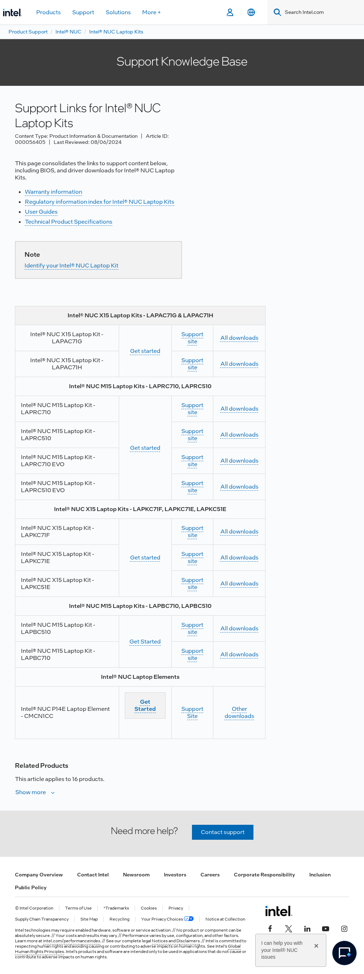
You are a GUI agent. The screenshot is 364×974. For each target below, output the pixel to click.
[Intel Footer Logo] (279, 911)
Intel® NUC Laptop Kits (116, 31)
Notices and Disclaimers (176, 941)
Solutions (118, 12)
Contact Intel (93, 874)
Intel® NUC (68, 31)
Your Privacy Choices (167, 919)
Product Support (28, 31)
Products (48, 12)
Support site (192, 337)
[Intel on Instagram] (344, 928)
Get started (145, 351)
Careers (210, 874)
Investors (175, 874)
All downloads (239, 338)
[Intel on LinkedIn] (307, 928)
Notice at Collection (225, 919)
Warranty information (53, 192)
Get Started (145, 641)
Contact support (223, 832)
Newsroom (136, 874)
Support (83, 12)
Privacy (175, 908)
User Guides (41, 211)
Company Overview (39, 874)
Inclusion (320, 874)
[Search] (276, 12)
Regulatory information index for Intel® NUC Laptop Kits (99, 201)
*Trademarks (116, 908)
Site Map (89, 919)
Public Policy (31, 887)
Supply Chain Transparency (42, 919)
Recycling (119, 919)
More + (151, 12)
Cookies (149, 908)
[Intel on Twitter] (289, 928)
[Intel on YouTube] (326, 928)
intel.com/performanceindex (71, 941)
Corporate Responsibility (264, 874)
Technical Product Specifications (68, 221)
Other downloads (239, 712)
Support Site (192, 712)
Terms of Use (78, 908)
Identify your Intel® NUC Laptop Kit (71, 265)
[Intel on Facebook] (270, 928)
